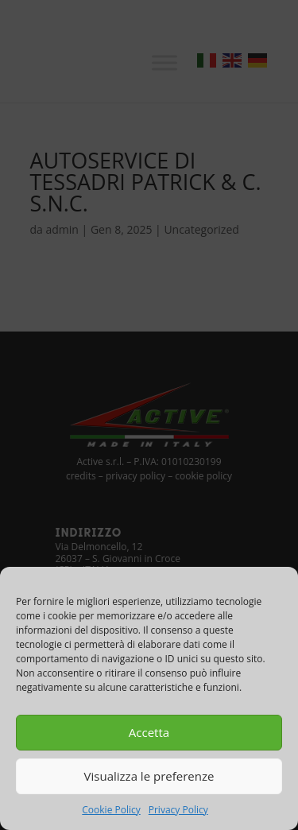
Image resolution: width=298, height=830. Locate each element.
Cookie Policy (111, 809)
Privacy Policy (178, 809)
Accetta (149, 732)
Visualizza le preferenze (149, 776)
